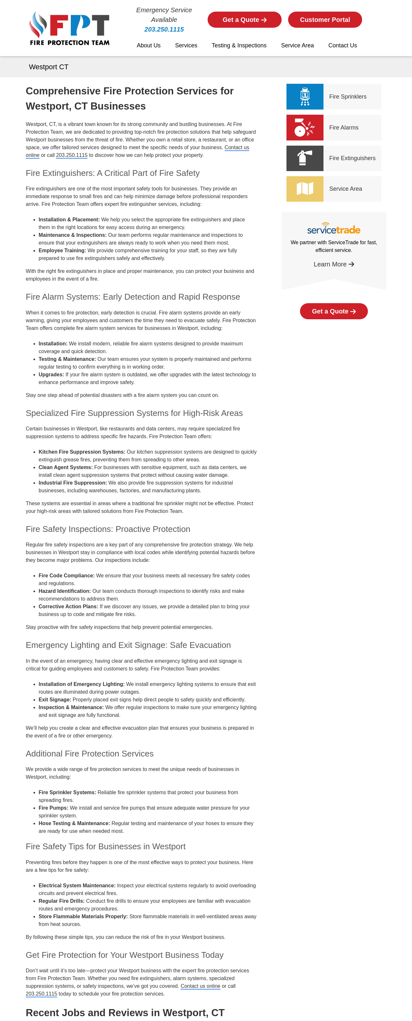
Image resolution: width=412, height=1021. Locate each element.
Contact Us (342, 45)
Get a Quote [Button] (245, 19)
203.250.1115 (164, 29)
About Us (149, 45)
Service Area (297, 45)
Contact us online (200, 986)
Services (186, 45)
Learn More (334, 264)
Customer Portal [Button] (325, 19)
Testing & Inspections (239, 45)
